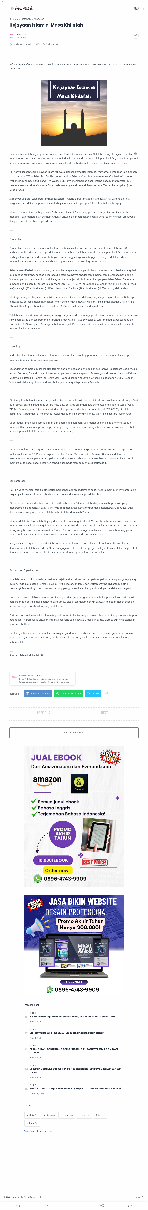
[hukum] (32, 1123)
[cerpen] (84, 1115)
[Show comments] (130, 1205)
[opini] (34, 1012)
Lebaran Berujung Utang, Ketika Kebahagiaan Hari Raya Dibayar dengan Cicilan (76, 1070)
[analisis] (32, 1115)
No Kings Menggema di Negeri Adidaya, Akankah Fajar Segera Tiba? (73, 1016)
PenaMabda (19, 1196)
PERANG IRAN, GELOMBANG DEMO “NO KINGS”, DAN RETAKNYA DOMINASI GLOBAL (75, 1050)
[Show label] (38, 1131)
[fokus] (100, 1115)
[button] (136, 8)
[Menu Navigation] (5, 8)
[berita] (49, 1115)
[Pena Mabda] (23, 34)
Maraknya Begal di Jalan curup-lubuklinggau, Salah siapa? (67, 1033)
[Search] (142, 8)
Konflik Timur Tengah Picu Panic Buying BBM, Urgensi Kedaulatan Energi (75, 1088)
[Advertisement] (74, 1164)
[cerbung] (66, 1115)
